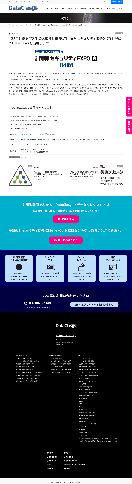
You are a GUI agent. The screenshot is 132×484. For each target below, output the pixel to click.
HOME (67, 468)
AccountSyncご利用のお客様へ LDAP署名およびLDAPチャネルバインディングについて (48, 174)
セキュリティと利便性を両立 (24, 369)
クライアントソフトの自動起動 (88, 375)
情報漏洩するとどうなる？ (24, 358)
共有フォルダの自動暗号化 (87, 364)
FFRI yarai (82, 430)
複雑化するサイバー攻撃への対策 (61, 364)
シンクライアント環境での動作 (88, 392)
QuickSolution (83, 418)
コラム (49, 465)
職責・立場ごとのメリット (59, 358)
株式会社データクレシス (65, 335)
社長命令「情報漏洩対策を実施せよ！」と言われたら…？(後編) (98, 441)
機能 (79, 355)
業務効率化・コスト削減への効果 (61, 369)
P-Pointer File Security (86, 395)
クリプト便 (82, 427)
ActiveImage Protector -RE (87, 415)
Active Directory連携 (85, 387)
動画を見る (68, 219)
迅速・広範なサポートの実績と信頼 (26, 381)
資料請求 (129, 128)
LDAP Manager (83, 398)
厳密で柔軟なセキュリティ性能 (25, 367)
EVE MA (81, 401)
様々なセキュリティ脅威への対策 (61, 361)
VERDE (81, 404)
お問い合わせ (117, 2)
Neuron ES (82, 421)
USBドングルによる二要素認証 (88, 369)
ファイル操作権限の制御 (86, 361)
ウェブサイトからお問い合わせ (96, 304)
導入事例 (50, 453)
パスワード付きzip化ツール (87, 381)
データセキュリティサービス (88, 412)
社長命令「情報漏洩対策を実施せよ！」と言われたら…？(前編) (98, 438)
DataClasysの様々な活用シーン (60, 372)
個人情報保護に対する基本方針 (74, 465)
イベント (119, 33)
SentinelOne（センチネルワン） (89, 424)
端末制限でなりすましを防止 (88, 367)
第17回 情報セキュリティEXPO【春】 (33, 134)
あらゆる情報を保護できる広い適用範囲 (28, 375)
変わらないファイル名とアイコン (89, 372)
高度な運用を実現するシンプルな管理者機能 (29, 372)
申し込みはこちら (68, 240)
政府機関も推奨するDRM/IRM (25, 364)
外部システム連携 (84, 390)
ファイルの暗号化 (84, 358)
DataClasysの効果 (55, 355)
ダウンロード (51, 461)
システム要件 (83, 435)
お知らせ (50, 468)
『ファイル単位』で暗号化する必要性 (27, 361)
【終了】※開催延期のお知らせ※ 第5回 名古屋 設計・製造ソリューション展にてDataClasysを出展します (83, 174)
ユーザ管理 (82, 384)
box (80, 407)
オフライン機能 (84, 378)
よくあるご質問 (52, 457)
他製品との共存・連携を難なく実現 (26, 378)
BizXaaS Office (83, 410)
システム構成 (83, 432)
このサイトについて (70, 461)
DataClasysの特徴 (20, 355)
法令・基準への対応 (57, 367)
